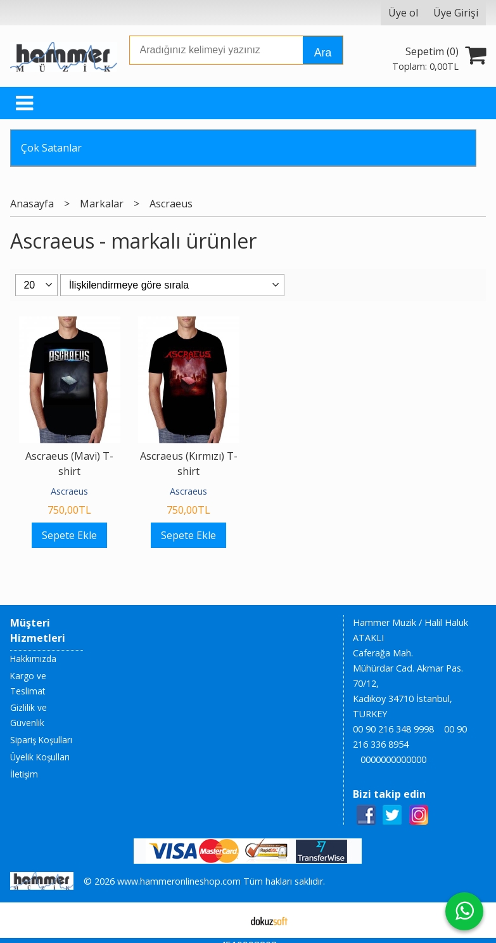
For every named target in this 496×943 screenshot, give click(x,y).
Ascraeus (69, 491)
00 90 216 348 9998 (393, 729)
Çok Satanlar (51, 148)
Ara (322, 52)
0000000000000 (393, 759)
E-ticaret (228, 920)
